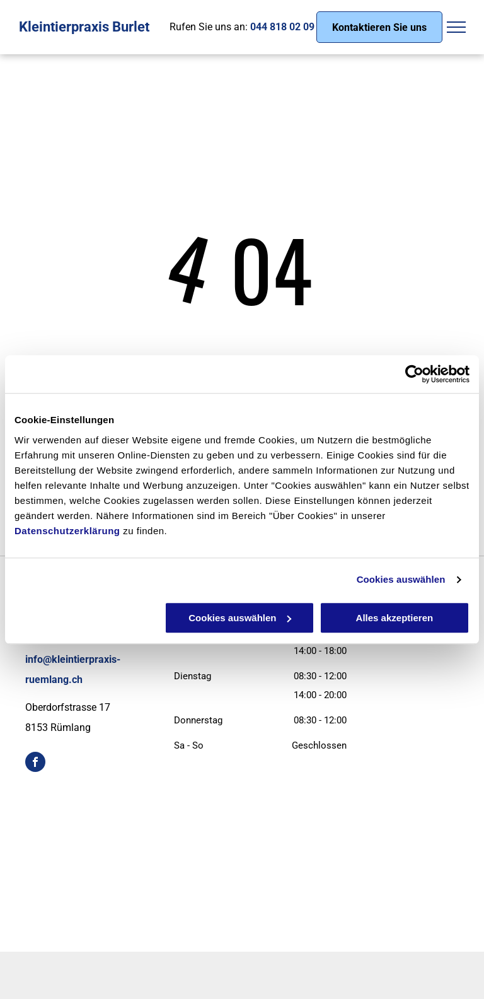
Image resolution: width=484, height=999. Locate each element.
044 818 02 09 (282, 27)
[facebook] (35, 763)
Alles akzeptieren (395, 617)
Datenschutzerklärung (67, 530)
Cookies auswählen (401, 579)
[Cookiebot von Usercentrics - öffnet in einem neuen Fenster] (414, 374)
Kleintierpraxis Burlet (84, 27)
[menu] (456, 27)
